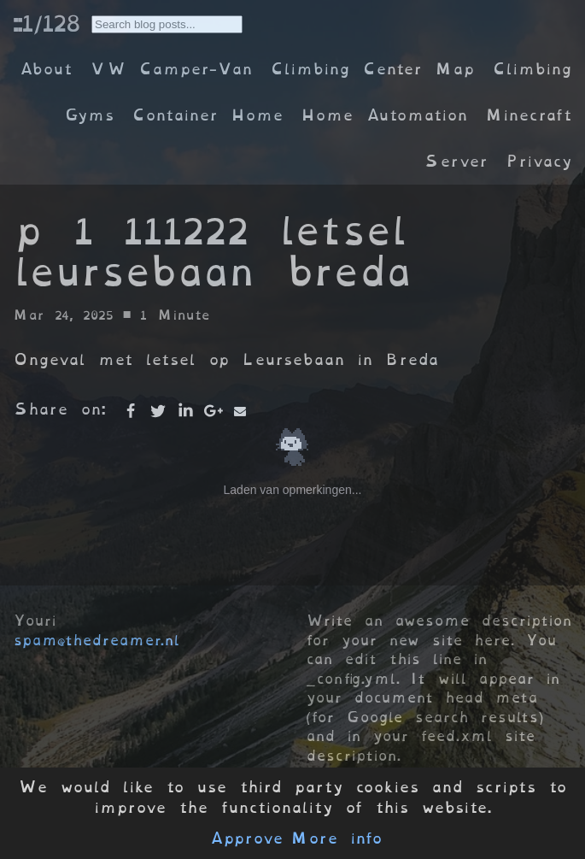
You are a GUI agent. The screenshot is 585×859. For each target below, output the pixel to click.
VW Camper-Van (171, 68)
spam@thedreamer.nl (96, 640)
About (46, 68)
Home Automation (384, 115)
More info (336, 838)
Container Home (208, 115)
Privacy (539, 161)
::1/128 (46, 23)
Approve (246, 838)
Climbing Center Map (372, 68)
